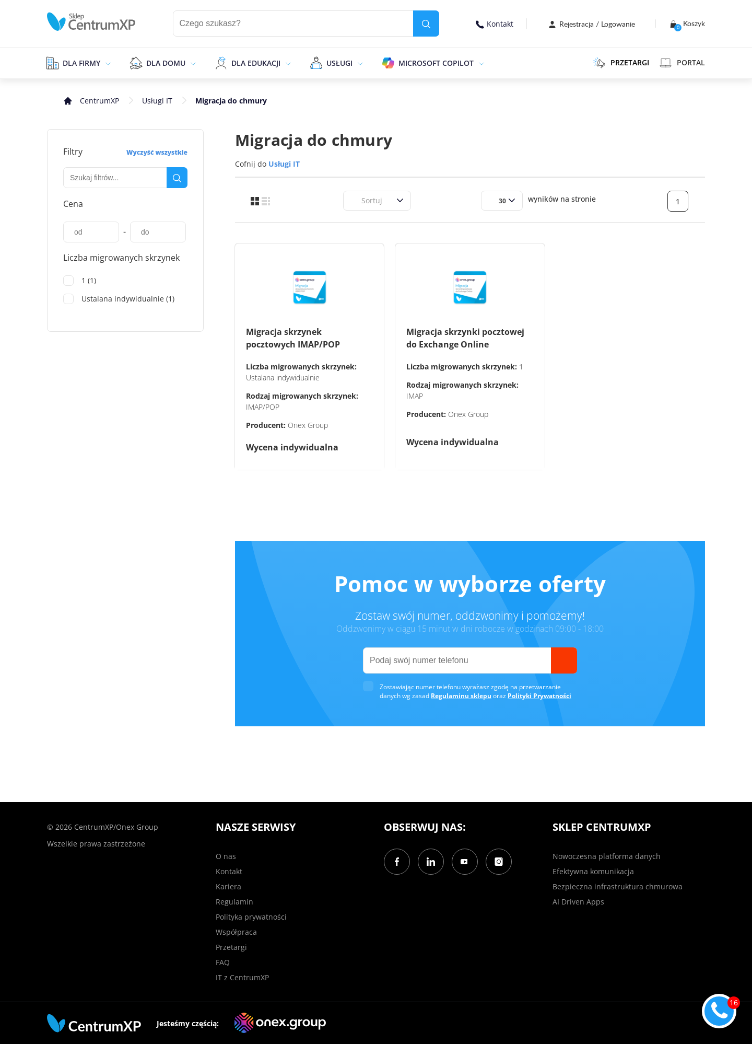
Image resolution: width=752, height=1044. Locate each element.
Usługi (339, 63)
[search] (426, 23)
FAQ (223, 962)
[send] (564, 660)
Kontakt (494, 24)
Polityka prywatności (251, 917)
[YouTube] (465, 862)
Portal (682, 62)
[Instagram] (499, 862)
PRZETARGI (621, 62)
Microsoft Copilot (436, 63)
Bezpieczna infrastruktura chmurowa (618, 886)
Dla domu (165, 63)
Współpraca (236, 932)
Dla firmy (81, 63)
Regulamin (234, 902)
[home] (91, 21)
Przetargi (231, 947)
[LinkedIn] (431, 862)
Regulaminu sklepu (461, 695)
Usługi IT (157, 101)
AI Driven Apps (578, 902)
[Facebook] (397, 862)
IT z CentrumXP (242, 977)
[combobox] (355, 200)
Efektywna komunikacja (593, 871)
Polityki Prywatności (539, 695)
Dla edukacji (255, 63)
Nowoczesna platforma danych (607, 856)
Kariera (228, 886)
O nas (226, 856)
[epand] (107, 62)
